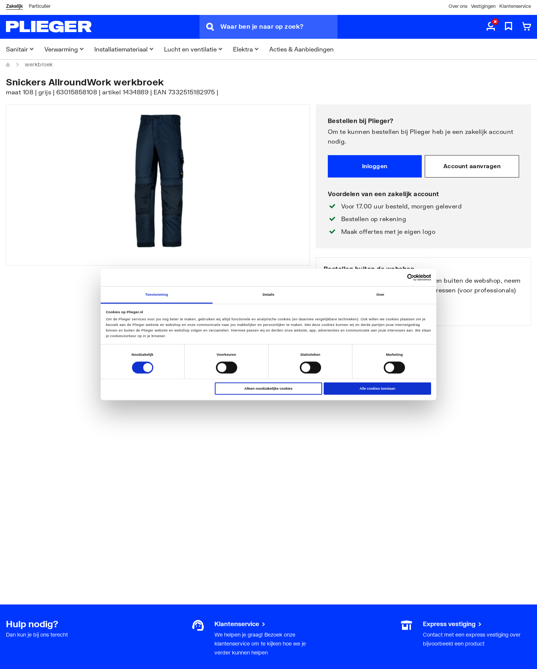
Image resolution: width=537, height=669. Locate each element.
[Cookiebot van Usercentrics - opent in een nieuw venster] (398, 277)
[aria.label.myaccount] (491, 27)
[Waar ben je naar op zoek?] (278, 27)
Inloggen (374, 166)
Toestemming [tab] (156, 294)
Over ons (458, 6)
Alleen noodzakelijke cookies (268, 388)
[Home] (8, 64)
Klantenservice (515, 6)
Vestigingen (483, 6)
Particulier (39, 6)
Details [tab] (268, 294)
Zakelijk (14, 6)
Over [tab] (380, 294)
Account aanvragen (472, 166)
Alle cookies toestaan (377, 388)
